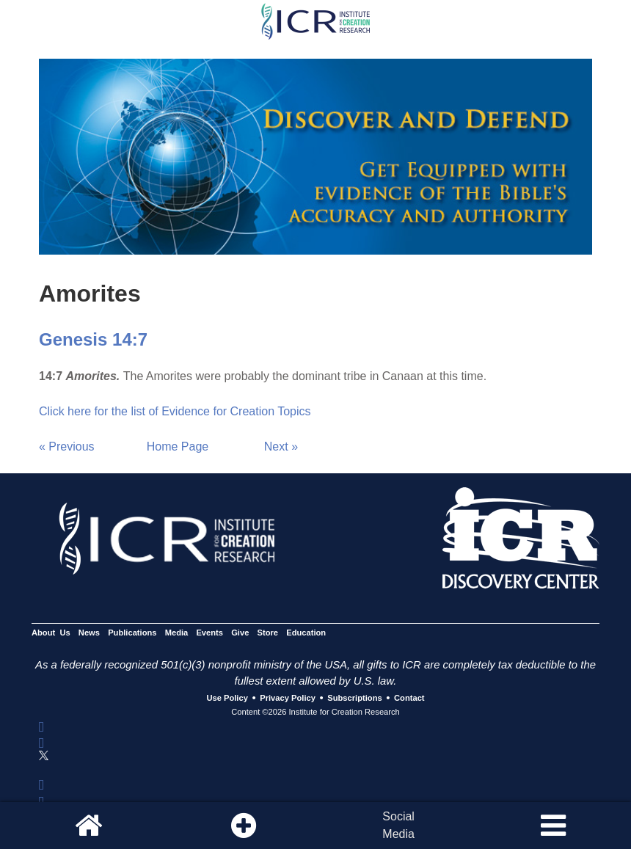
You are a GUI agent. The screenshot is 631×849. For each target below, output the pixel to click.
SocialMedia (398, 825)
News (89, 632)
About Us (51, 632)
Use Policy (226, 698)
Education (306, 632)
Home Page (178, 446)
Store (268, 632)
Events (209, 632)
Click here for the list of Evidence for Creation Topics (175, 411)
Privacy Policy (288, 698)
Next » (281, 446)
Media (177, 632)
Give (240, 632)
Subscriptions (354, 698)
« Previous (67, 446)
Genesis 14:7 (93, 339)
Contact (409, 698)
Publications (132, 632)
